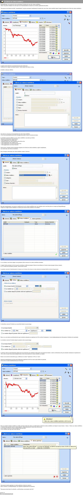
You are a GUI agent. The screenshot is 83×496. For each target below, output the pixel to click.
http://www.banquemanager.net (6, 493)
